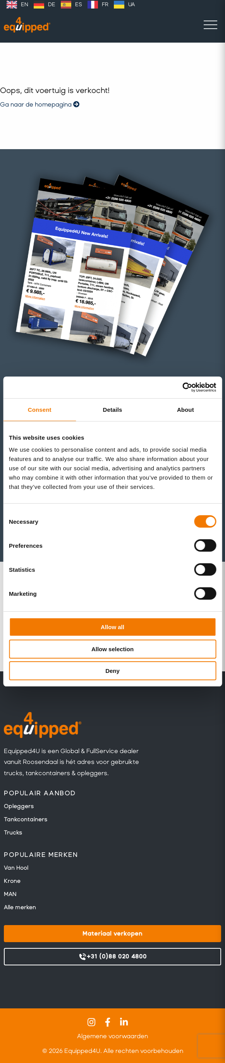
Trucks (13, 832)
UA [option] (131, 4)
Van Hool (16, 868)
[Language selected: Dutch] (70, 4)
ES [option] (78, 4)
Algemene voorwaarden (112, 1036)
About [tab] (185, 409)
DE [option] (51, 4)
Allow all (112, 627)
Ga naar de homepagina (39, 104)
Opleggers (19, 806)
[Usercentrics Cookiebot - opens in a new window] (182, 387)
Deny (112, 670)
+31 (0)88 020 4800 (112, 957)
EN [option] (24, 4)
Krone (12, 881)
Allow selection (112, 649)
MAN (10, 894)
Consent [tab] (40, 409)
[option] (17, 5)
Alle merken (20, 907)
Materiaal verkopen (112, 933)
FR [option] (105, 4)
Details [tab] (112, 409)
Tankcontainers (25, 819)
